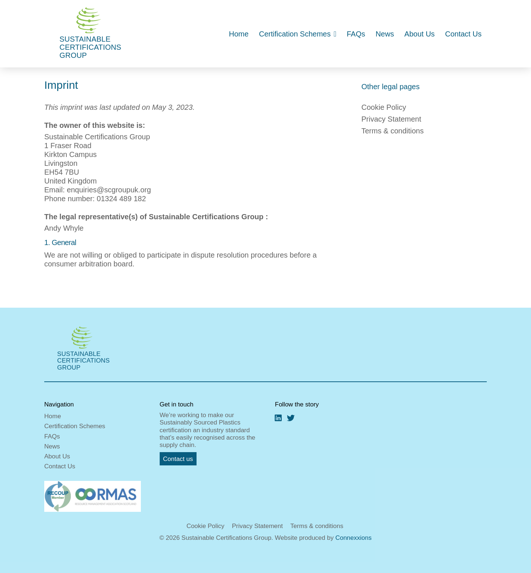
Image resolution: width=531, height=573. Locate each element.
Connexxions (353, 537)
